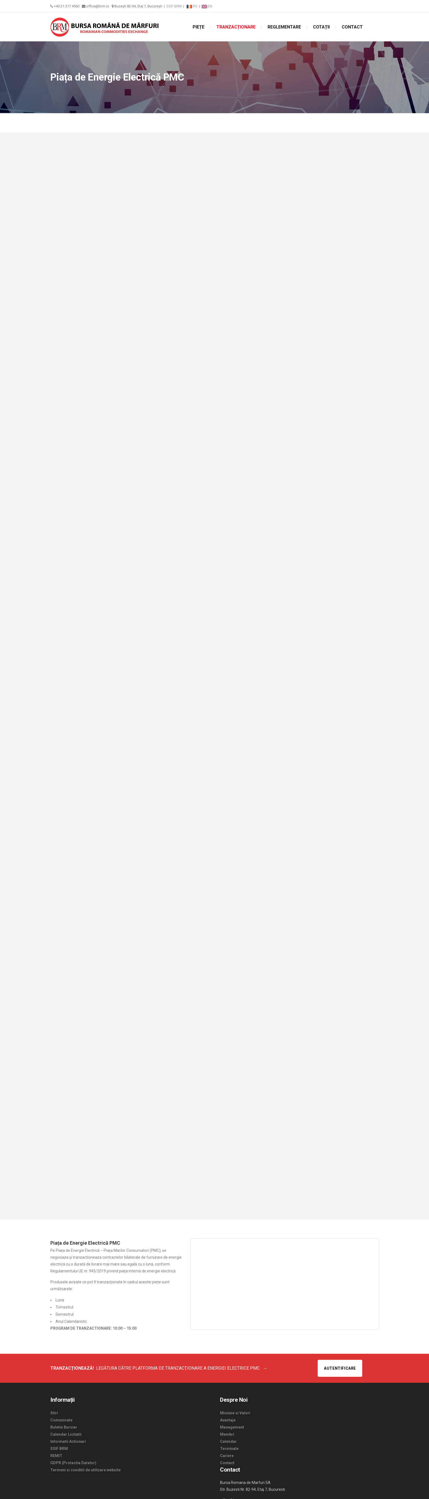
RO (192, 6)
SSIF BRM (174, 6)
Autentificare (340, 1368)
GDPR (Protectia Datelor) (73, 1463)
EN (207, 6)
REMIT (56, 1456)
